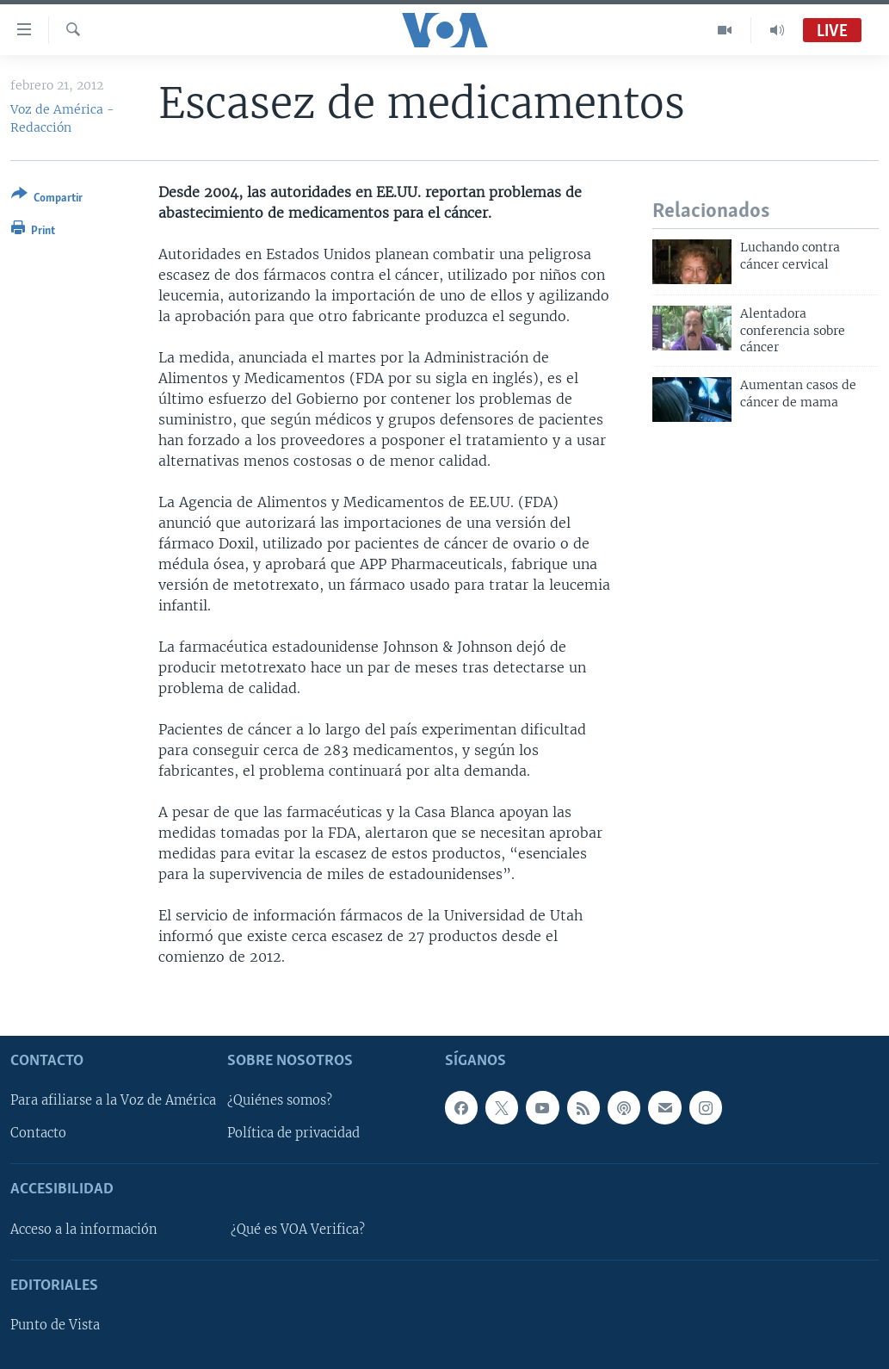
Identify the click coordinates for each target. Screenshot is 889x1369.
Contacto (38, 1134)
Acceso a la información (83, 1229)
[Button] (47, 199)
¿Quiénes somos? (279, 1101)
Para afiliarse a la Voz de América (113, 1101)
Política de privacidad (293, 1134)
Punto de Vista (55, 1325)
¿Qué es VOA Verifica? (298, 1229)
